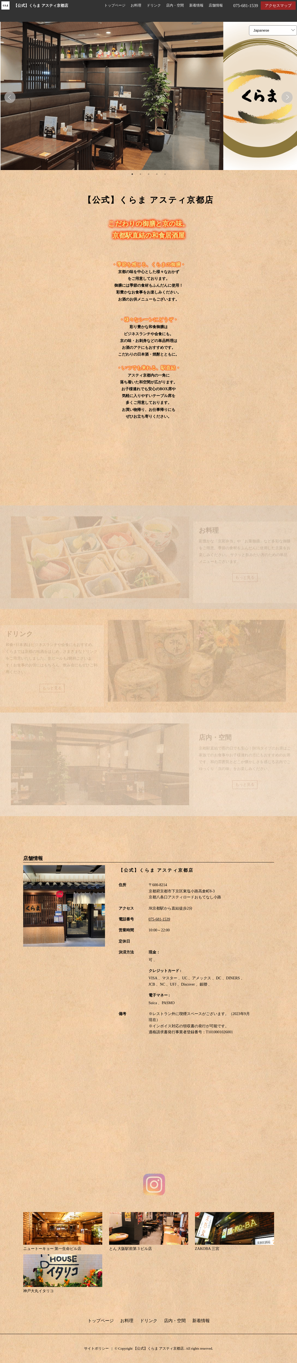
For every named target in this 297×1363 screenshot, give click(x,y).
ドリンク (154, 5)
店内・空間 (175, 5)
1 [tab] (132, 174)
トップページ (114, 5)
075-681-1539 (159, 919)
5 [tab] (165, 174)
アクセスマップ (278, 6)
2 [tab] (140, 174)
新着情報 (196, 5)
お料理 (136, 5)
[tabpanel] (148, 96)
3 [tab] (148, 174)
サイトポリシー (96, 1349)
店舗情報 (216, 5)
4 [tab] (157, 174)
